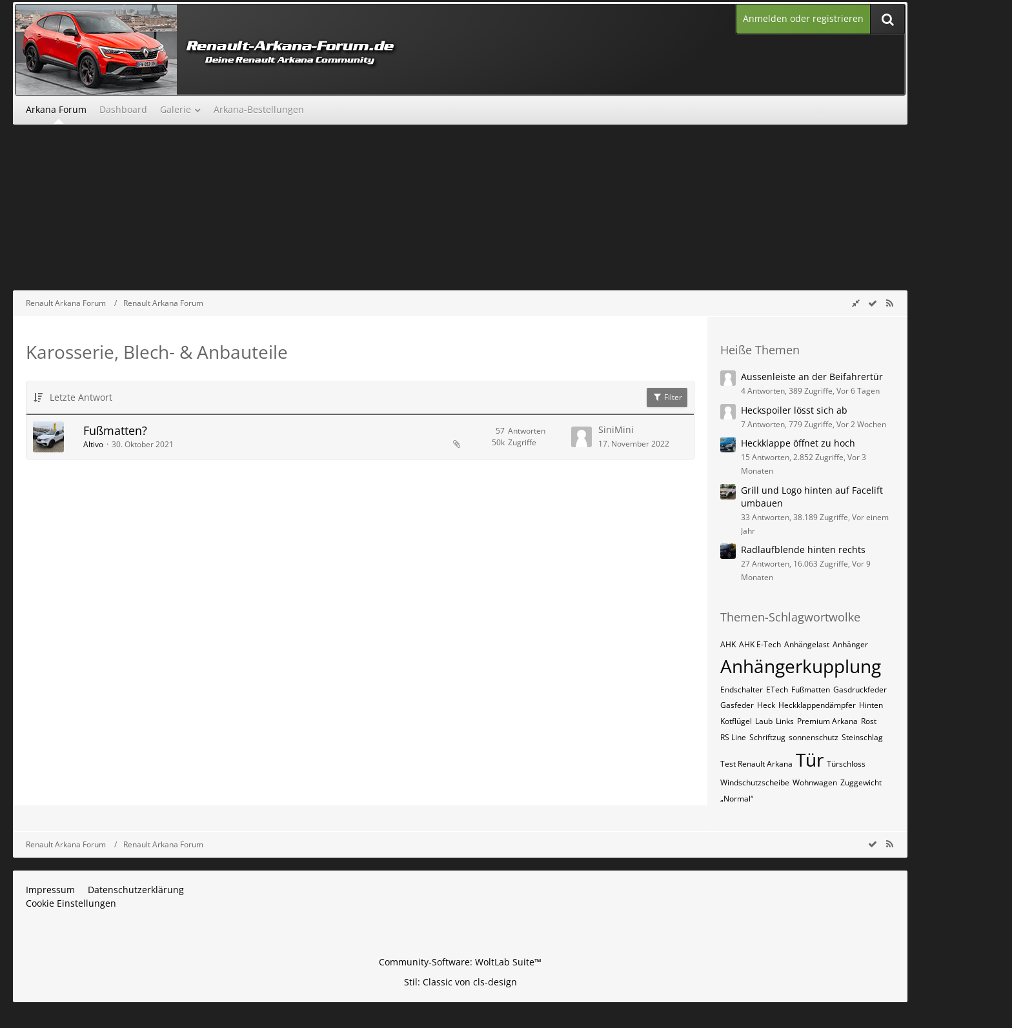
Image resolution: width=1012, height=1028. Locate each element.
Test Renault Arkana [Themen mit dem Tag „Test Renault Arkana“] (756, 763)
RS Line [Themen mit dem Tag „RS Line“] (733, 737)
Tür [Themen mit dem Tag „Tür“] (810, 759)
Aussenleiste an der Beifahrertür (812, 376)
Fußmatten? (115, 430)
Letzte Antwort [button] (81, 397)
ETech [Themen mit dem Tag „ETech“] (777, 689)
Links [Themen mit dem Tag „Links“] (785, 721)
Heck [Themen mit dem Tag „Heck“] (766, 705)
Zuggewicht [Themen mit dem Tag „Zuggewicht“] (861, 782)
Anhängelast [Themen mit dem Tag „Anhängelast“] (806, 644)
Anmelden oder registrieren (803, 18)
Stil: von (460, 982)
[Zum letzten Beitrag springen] (581, 437)
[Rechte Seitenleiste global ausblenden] (856, 303)
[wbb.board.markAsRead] (872, 303)
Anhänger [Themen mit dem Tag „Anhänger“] (850, 644)
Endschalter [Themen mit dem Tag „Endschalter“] (741, 689)
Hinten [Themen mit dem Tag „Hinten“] (871, 705)
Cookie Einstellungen (71, 903)
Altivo (93, 444)
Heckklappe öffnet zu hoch (798, 443)
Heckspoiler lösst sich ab (794, 410)
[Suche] (887, 19)
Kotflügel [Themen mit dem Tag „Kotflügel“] (736, 721)
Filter (667, 397)
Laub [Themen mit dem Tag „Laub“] (764, 721)
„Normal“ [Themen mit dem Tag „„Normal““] (736, 798)
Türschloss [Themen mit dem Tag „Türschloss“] (846, 763)
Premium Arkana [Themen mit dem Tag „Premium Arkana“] (827, 721)
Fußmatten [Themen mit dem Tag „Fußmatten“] (810, 689)
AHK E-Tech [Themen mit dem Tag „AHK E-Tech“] (760, 644)
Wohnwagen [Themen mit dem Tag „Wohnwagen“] (815, 782)
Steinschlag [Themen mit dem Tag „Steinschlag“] (862, 737)
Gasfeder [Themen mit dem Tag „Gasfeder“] (737, 705)
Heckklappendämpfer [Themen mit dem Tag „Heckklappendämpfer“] (817, 705)
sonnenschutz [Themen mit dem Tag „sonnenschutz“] (813, 737)
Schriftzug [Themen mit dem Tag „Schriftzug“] (767, 737)
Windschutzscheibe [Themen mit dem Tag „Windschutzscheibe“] (754, 782)
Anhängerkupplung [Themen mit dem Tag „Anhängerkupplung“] (800, 666)
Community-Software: (460, 962)
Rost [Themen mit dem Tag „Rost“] (868, 721)
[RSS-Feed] (889, 303)
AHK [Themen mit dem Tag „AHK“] (728, 644)
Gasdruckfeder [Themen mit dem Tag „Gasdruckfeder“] (860, 689)
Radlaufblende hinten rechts (803, 549)
